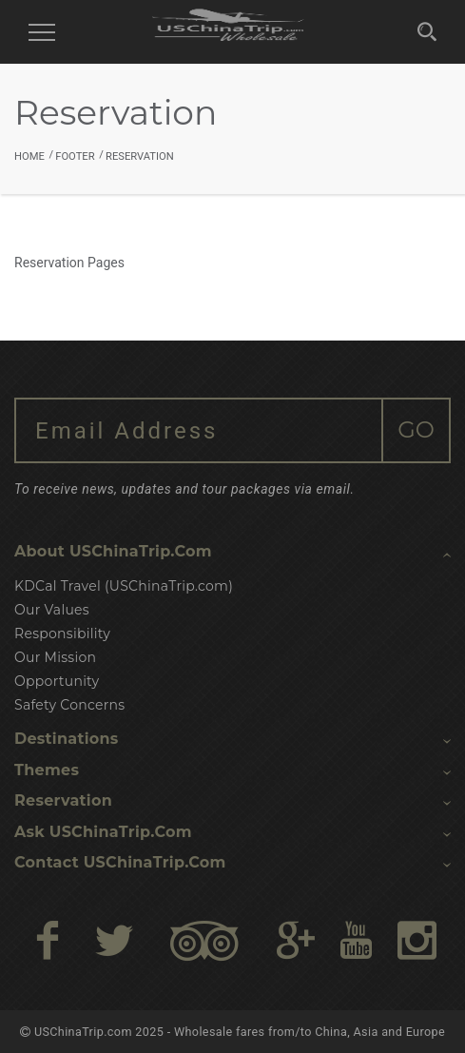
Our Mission (55, 657)
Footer (74, 156)
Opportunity (56, 681)
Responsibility (62, 633)
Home (29, 156)
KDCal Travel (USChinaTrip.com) (123, 586)
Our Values (51, 609)
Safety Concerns (69, 704)
